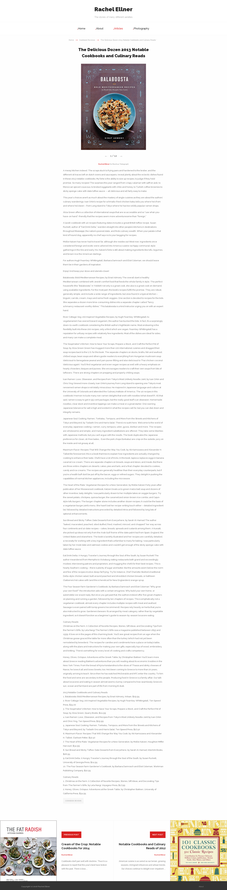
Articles (118, 28)
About (99, 28)
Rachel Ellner (113, 9)
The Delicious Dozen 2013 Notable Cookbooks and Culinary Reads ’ (129, 40)
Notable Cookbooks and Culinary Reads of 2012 (142, 846)
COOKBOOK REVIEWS (73, 801)
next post (157, 835)
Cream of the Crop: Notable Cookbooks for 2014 (81, 846)
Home (81, 28)
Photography (141, 28)
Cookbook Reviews (87, 40)
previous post (71, 835)
